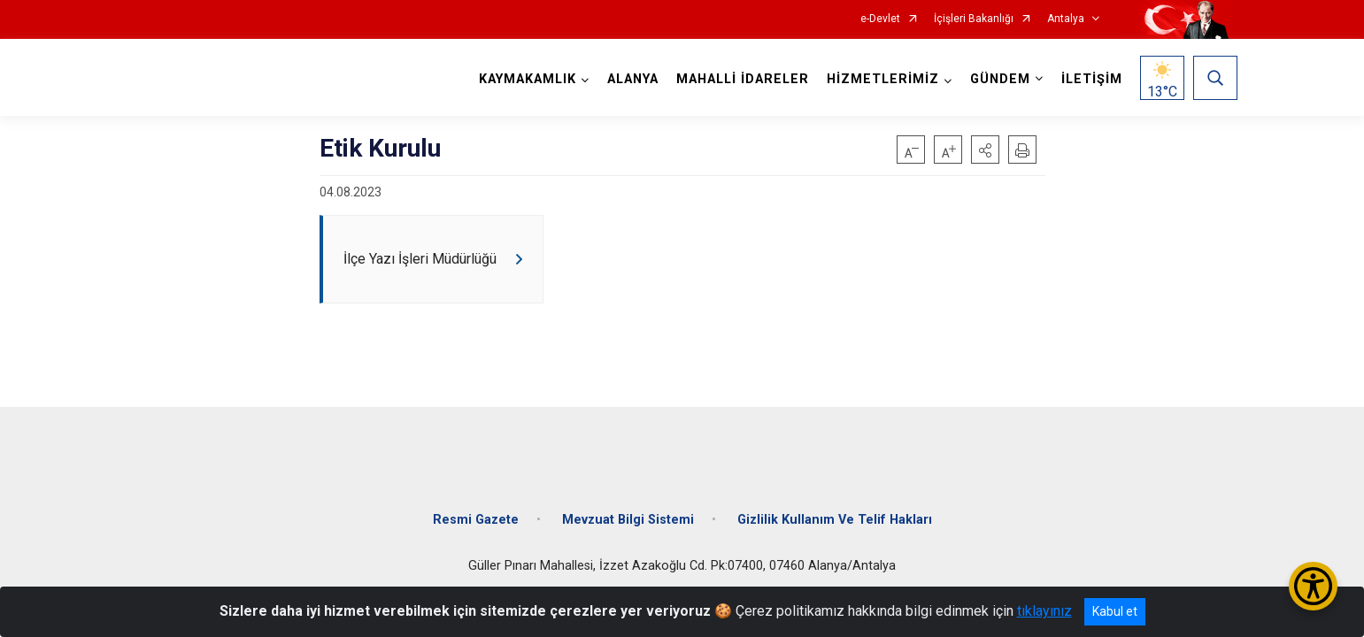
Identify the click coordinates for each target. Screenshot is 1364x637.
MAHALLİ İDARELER (738, 79)
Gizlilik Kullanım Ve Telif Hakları (834, 506)
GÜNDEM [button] (996, 79)
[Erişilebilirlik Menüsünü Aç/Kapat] (1313, 586)
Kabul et (1114, 611)
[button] (985, 149)
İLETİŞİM (1087, 79)
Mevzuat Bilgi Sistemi (628, 506)
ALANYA (628, 79)
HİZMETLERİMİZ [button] (878, 79)
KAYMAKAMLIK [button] (523, 79)
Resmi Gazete (476, 506)
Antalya (1065, 19)
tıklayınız (1044, 610)
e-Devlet (880, 19)
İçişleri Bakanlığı (973, 19)
